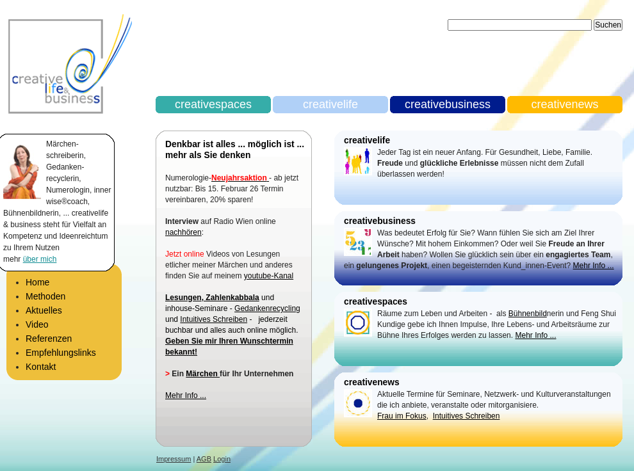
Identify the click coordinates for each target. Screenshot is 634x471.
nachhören (183, 232)
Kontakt (41, 367)
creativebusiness (448, 104)
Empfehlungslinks (61, 352)
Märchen (203, 373)
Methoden (45, 296)
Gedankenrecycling (267, 308)
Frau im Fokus (402, 415)
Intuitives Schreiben (213, 319)
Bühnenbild (527, 313)
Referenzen (49, 338)
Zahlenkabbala (231, 297)
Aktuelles (44, 310)
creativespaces (213, 104)
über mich (40, 259)
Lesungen (183, 297)
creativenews (564, 104)
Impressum (173, 459)
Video (37, 324)
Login (222, 459)
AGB (204, 459)
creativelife (330, 104)
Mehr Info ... (185, 395)
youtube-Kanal (268, 275)
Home (37, 282)
